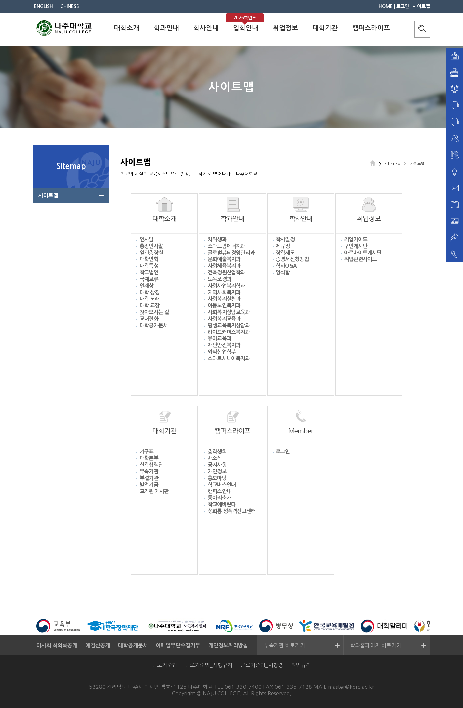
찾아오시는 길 (154, 312)
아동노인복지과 (224, 305)
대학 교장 (149, 305)
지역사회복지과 (224, 292)
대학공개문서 (154, 325)
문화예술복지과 (224, 259)
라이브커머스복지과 (229, 332)
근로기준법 (164, 665)
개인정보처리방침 (228, 645)
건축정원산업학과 (226, 272)
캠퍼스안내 (219, 491)
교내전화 (149, 318)
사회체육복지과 (224, 265)
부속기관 (149, 471)
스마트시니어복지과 (229, 358)
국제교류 (149, 279)
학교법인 (149, 272)
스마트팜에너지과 (226, 246)
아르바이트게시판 (363, 252)
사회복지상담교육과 (229, 312)
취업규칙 (301, 665)
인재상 (147, 285)
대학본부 (149, 458)
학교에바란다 (222, 504)
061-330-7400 (243, 686)
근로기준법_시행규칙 (208, 665)
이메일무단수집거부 (178, 645)
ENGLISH (43, 6)
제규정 (283, 246)
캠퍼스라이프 (371, 28)
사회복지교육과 (224, 318)
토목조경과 (219, 279)
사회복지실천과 (224, 298)
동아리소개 (219, 497)
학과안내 (166, 28)
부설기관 (149, 478)
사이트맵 (421, 6)
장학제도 (285, 252)
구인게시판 (355, 246)
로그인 (402, 6)
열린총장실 (151, 252)
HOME (386, 6)
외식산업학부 (222, 351)
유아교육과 (219, 338)
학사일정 (285, 239)
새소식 (215, 458)
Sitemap (392, 164)
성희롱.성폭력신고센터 (232, 511)
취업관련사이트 (360, 259)
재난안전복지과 (224, 345)
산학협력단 (151, 464)
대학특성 (149, 265)
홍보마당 (217, 478)
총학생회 (217, 451)
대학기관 (325, 28)
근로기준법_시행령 (261, 665)
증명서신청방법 (292, 259)
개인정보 (217, 471)
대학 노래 (149, 298)
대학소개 (126, 28)
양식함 (283, 272)
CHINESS (69, 6)
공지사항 (217, 464)
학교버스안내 (222, 484)
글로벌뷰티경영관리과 (231, 252)
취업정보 (285, 28)
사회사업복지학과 (226, 285)
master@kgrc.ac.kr (351, 686)
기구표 (147, 451)
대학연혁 (149, 259)
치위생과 (217, 239)
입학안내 (245, 28)
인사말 (147, 239)
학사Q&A (286, 265)
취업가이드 (355, 239)
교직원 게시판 (154, 491)
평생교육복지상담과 (229, 325)
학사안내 (206, 28)
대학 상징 (149, 292)
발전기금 (149, 484)
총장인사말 (151, 246)
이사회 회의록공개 (56, 645)
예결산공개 (97, 645)
